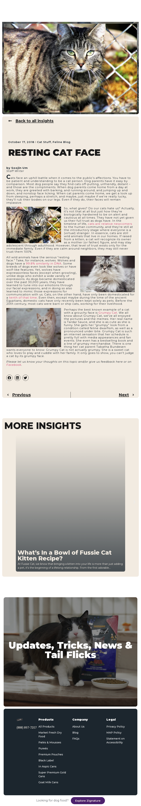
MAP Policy (114, 732)
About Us (78, 726)
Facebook (13, 365)
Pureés (43, 748)
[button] (9, 378)
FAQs (75, 738)
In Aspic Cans (47, 766)
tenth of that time (23, 297)
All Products (46, 726)
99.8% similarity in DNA (44, 263)
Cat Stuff (44, 142)
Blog (75, 732)
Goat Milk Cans (48, 782)
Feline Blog (61, 142)
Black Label (46, 760)
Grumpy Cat (108, 312)
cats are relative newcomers (110, 224)
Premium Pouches (50, 754)
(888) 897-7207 (27, 727)
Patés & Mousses (49, 742)
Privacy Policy (115, 726)
